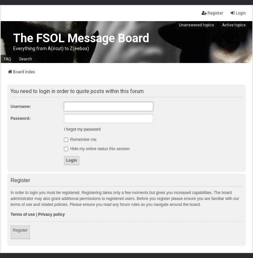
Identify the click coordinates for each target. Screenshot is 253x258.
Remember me (80, 139)
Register (20, 230)
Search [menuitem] (25, 59)
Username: (21, 106)
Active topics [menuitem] (234, 25)
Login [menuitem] (238, 13)
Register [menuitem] (212, 13)
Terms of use (23, 214)
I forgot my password (82, 129)
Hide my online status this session (97, 148)
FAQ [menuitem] (7, 59)
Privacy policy (51, 214)
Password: (21, 118)
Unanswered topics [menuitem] (196, 25)
